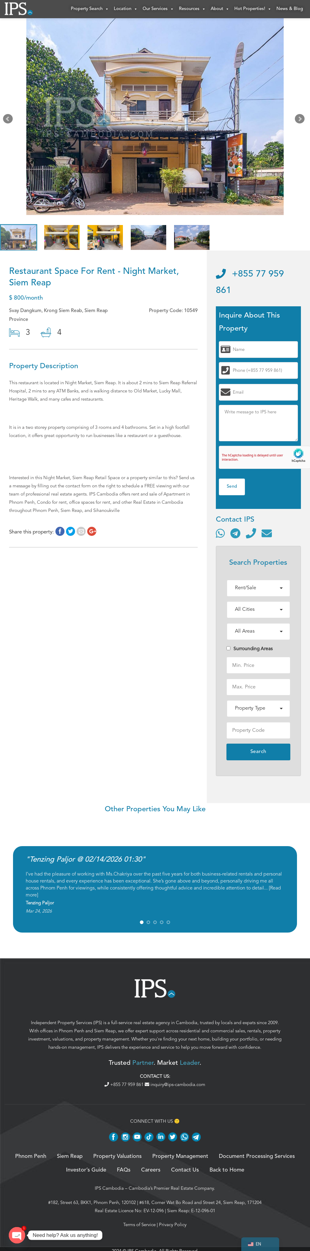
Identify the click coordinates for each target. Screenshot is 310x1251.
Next (301, 120)
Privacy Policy (172, 1224)
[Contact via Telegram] (235, 533)
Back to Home (226, 1170)
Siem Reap (105, 1031)
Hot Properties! (253, 9)
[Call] (251, 533)
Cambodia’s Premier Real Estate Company (171, 1188)
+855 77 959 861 (124, 1084)
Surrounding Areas (249, 648)
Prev (9, 120)
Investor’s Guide (86, 1170)
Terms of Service (139, 1224)
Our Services (158, 9)
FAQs (123, 1170)
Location (126, 9)
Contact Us (185, 1170)
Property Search (90, 9)
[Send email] (267, 533)
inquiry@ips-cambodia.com (175, 1084)
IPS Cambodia (109, 1188)
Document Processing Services (257, 1156)
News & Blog (289, 9)
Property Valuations (117, 1156)
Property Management (180, 1156)
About (220, 9)
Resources (192, 9)
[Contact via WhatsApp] (220, 533)
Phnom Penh (71, 1031)
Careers (150, 1170)
